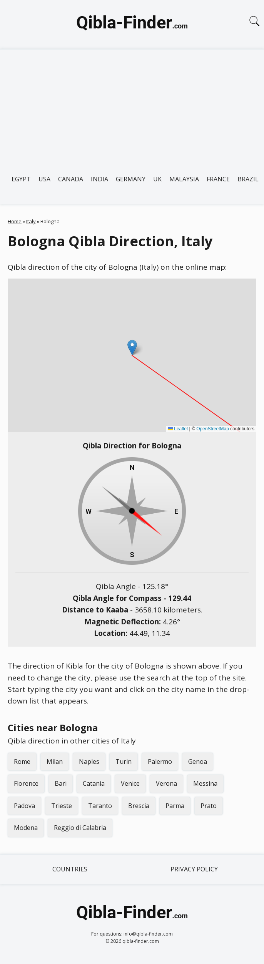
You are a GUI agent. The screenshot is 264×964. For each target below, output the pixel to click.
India (99, 179)
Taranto (100, 805)
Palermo (160, 761)
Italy (31, 221)
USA (44, 179)
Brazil (248, 179)
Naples (89, 761)
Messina (205, 783)
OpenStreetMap (212, 428)
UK (157, 179)
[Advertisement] (132, 107)
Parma (174, 805)
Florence (26, 783)
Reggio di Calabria (80, 827)
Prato (209, 805)
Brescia (138, 805)
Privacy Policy (194, 869)
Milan (55, 761)
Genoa (197, 761)
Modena (26, 827)
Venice (130, 783)
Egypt (21, 179)
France (218, 179)
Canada (70, 179)
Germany (130, 179)
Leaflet (178, 428)
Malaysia (184, 179)
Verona (166, 783)
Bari (61, 783)
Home (15, 221)
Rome (22, 761)
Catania (94, 783)
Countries (69, 869)
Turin (123, 761)
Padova (24, 805)
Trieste (61, 805)
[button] (132, 347)
